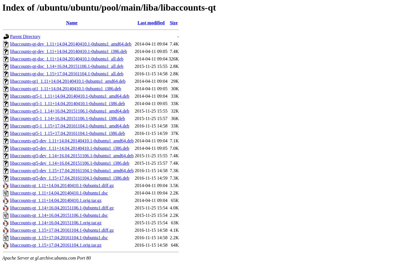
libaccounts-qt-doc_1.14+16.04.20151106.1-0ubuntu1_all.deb (66, 66)
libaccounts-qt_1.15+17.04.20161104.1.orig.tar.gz (56, 245)
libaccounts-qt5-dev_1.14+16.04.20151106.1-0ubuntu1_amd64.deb (72, 155)
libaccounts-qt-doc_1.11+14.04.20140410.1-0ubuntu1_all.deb (66, 58)
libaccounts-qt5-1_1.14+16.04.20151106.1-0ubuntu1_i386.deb (67, 118)
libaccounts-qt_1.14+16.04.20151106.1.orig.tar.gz (56, 222)
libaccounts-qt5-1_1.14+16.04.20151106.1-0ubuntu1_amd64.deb (69, 111)
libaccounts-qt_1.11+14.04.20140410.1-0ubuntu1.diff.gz (62, 185)
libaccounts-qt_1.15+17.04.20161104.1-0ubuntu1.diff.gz (62, 230)
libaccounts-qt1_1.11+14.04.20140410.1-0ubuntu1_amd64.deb (68, 81)
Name (72, 22)
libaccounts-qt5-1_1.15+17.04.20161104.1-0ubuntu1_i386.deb (67, 133)
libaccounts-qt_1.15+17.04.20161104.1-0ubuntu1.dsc (59, 237)
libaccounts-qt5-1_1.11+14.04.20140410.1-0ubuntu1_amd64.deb (69, 96)
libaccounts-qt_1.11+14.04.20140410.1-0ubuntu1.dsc (59, 193)
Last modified (151, 22)
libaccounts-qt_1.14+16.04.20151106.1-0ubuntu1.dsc (59, 215)
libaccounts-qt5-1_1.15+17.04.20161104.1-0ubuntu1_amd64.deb (69, 125)
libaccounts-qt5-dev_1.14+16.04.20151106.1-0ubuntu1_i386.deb (69, 163)
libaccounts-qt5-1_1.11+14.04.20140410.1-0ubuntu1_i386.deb (67, 103)
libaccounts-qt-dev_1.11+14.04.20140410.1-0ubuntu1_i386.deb (68, 51)
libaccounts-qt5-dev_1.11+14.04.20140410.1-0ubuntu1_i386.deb (69, 148)
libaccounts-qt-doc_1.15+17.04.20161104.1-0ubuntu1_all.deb (66, 73)
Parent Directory (25, 36)
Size (174, 22)
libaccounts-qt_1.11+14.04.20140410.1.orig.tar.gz (56, 200)
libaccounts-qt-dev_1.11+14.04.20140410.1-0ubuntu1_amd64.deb (70, 44)
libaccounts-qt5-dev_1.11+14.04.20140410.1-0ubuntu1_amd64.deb (72, 140)
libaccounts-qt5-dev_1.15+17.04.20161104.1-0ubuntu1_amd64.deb (72, 170)
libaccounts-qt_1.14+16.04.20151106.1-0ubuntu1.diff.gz (62, 207)
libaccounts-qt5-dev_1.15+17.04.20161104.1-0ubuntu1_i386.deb (69, 178)
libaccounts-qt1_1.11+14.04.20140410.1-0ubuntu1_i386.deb (65, 88)
